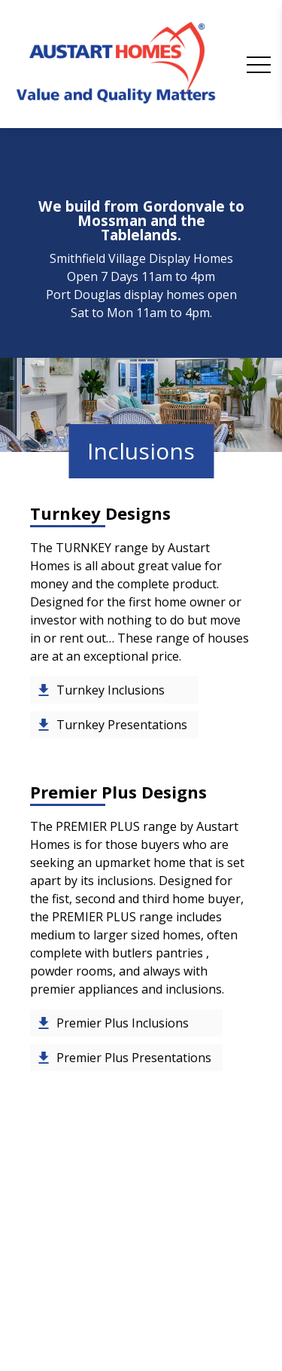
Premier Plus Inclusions (122, 1023)
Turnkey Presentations (121, 724)
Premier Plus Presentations (133, 1057)
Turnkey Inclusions (110, 690)
